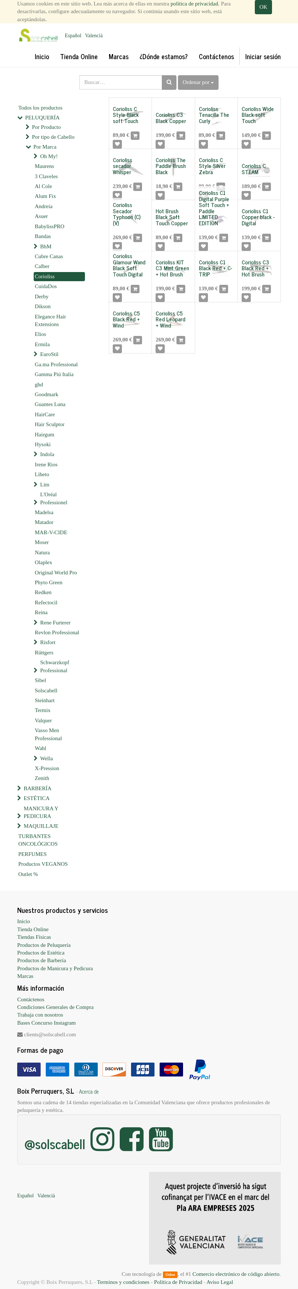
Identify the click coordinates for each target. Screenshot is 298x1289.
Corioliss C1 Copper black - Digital (258, 216)
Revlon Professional (57, 632)
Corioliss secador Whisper (122, 165)
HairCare (45, 414)
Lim (44, 484)
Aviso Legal (219, 1282)
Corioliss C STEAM (254, 168)
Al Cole (43, 186)
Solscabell (46, 690)
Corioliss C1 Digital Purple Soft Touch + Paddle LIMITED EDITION (214, 207)
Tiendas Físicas (34, 937)
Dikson (43, 306)
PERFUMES (32, 854)
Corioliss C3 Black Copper (171, 117)
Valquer (43, 720)
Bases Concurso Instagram (46, 1023)
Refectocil (46, 602)
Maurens (44, 166)
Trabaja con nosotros (40, 1015)
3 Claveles (46, 176)
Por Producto (46, 127)
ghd (39, 384)
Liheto (42, 474)
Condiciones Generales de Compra (55, 1007)
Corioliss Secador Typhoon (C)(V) (127, 213)
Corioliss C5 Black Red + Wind (126, 319)
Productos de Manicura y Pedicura (55, 968)
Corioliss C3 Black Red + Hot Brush (255, 268)
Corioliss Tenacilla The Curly (214, 114)
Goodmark (46, 394)
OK (264, 7)
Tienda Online (33, 929)
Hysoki (43, 444)
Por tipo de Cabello (53, 137)
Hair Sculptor (49, 424)
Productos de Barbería (41, 960)
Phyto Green (48, 582)
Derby (42, 296)
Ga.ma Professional (56, 364)
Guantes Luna (50, 404)
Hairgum (44, 434)
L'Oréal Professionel (53, 498)
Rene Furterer (55, 623)
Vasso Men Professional (48, 734)
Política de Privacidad (178, 1282)
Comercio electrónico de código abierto (236, 1274)
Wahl (40, 748)
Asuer (41, 216)
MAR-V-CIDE (51, 532)
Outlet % (28, 874)
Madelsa (44, 512)
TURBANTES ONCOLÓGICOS (38, 840)
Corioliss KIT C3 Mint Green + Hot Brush (172, 268)
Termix (43, 710)
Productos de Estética (40, 953)
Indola (47, 454)
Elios (40, 334)
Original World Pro (56, 572)
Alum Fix (45, 196)
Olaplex (43, 562)
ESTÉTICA (37, 798)
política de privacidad (194, 4)
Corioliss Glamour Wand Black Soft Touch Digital (129, 265)
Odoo (170, 1274)
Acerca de (89, 1091)
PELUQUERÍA (42, 118)
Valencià (94, 35)
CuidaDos (46, 286)
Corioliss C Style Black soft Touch (126, 114)
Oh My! (49, 156)
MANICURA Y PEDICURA (41, 812)
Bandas (43, 236)
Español (73, 35)
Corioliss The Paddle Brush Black (171, 165)
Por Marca (44, 147)
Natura (42, 552)
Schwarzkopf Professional (54, 666)
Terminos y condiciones (123, 1282)
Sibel (40, 680)
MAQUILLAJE (41, 826)
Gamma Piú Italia (54, 374)
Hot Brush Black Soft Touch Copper (172, 216)
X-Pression (47, 768)
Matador (44, 522)
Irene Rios (46, 464)
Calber (42, 266)
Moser (42, 542)
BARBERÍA (38, 788)
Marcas (25, 976)
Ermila (42, 344)
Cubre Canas (49, 256)
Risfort (48, 642)
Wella (46, 758)
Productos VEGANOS (43, 864)
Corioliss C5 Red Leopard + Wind (170, 319)
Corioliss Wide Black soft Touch (258, 114)
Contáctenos (30, 999)
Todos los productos (40, 108)
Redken (43, 592)
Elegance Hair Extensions (50, 320)
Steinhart (45, 700)
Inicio (23, 921)
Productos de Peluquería (44, 945)
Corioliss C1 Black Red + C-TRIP (215, 268)
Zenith (42, 778)
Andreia (43, 206)
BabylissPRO (49, 226)
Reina (41, 612)
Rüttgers (44, 652)
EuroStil (49, 354)
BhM (46, 246)
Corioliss (45, 276)
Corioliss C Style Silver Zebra (212, 165)
